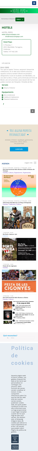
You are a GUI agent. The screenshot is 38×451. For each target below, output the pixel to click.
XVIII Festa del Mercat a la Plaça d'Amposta (17, 202)
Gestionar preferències (15, 447)
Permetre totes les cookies (15, 438)
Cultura (10, 173)
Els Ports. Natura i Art (10, 234)
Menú (34, 3)
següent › (35, 163)
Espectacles (27, 173)
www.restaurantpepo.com (11, 34)
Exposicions (18, 173)
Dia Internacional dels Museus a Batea (15, 297)
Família (5, 173)
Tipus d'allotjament (10, 18)
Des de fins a (17, 168)
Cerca (19, 19)
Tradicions (11, 204)
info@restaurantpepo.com (14, 36)
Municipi (3, 18)
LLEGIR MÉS (19, 149)
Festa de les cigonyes (10, 266)
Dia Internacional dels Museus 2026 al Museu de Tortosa (19, 170)
